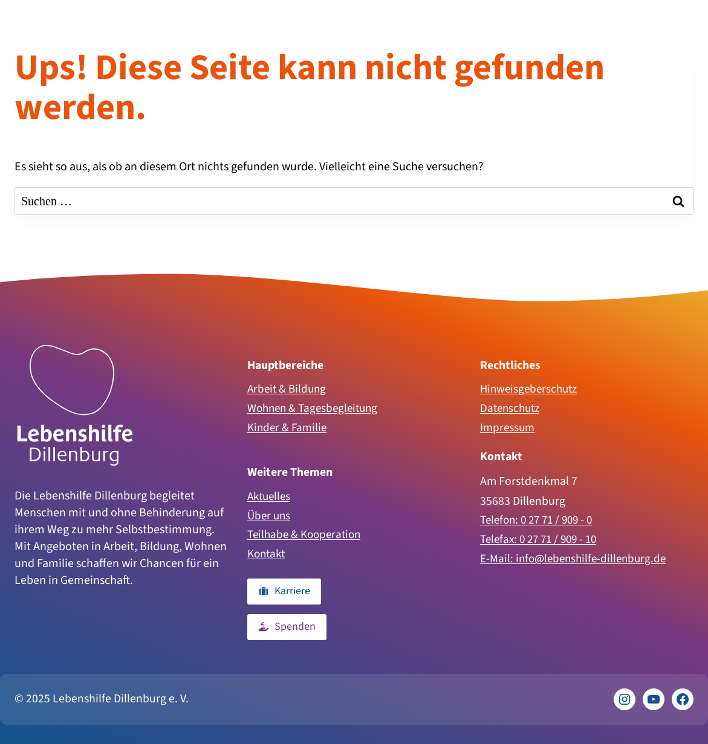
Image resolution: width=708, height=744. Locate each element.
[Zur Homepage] (75, 401)
